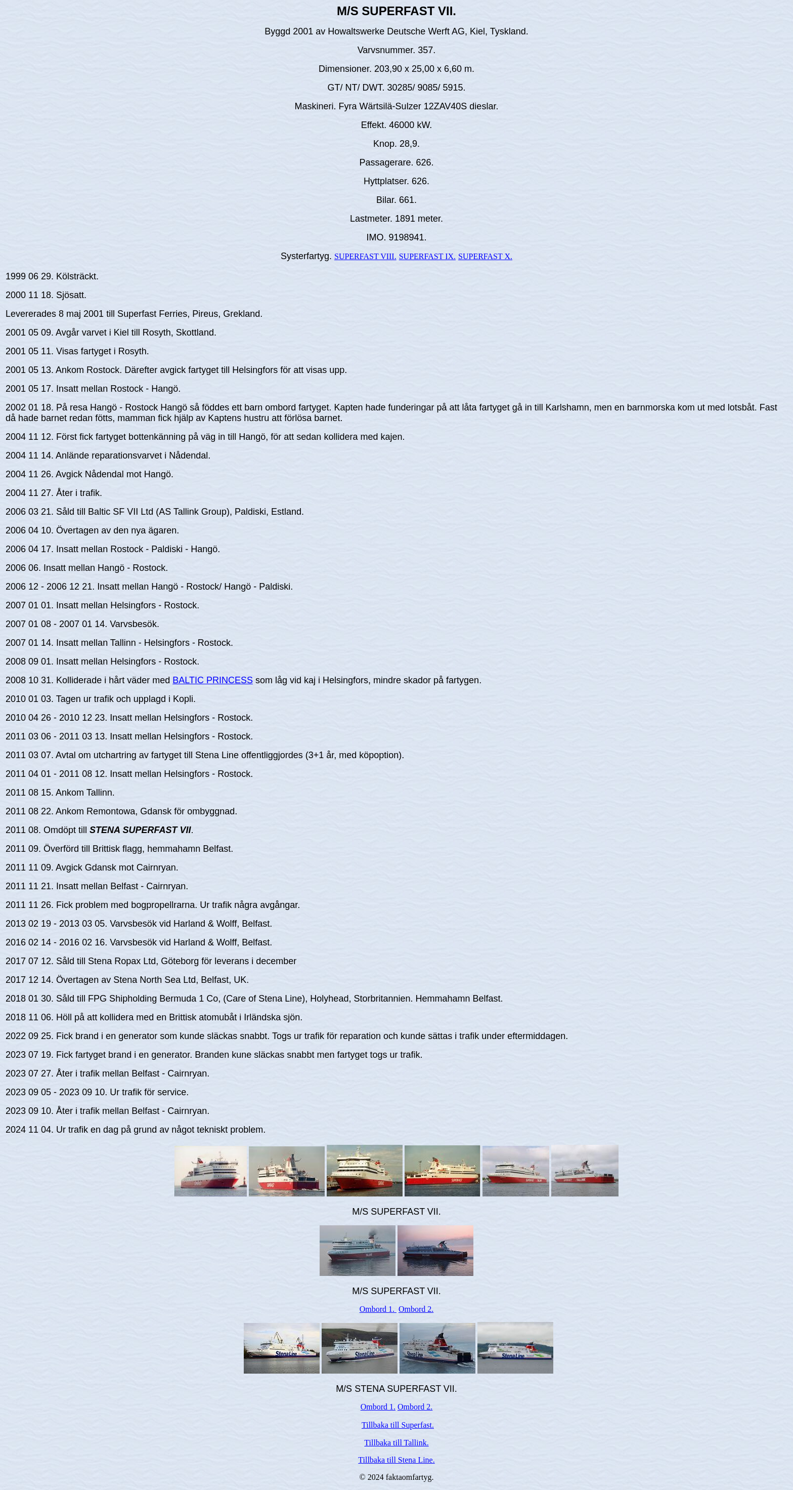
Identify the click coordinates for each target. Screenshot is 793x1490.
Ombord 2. (416, 1309)
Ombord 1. (378, 1309)
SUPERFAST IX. (427, 256)
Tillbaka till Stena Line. (396, 1460)
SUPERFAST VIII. (365, 256)
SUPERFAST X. (485, 256)
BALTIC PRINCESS (212, 680)
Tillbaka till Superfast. (398, 1425)
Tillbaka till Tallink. (396, 1442)
